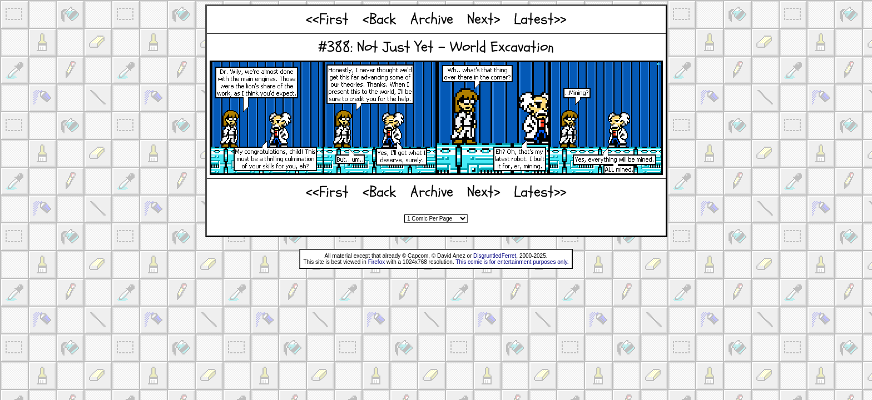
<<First (327, 19)
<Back (379, 19)
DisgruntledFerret (494, 256)
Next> (483, 19)
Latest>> (540, 19)
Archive (431, 19)
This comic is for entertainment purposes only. (511, 262)
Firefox (376, 262)
